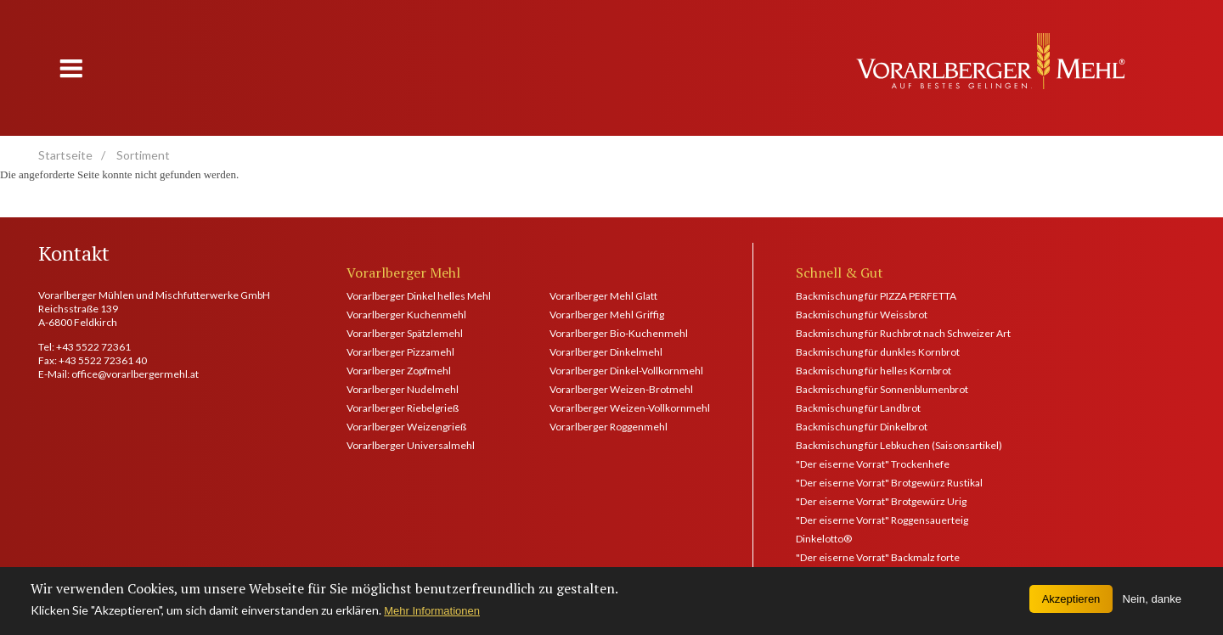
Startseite (65, 155)
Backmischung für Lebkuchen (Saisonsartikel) (899, 445)
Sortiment (143, 155)
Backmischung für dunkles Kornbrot (878, 352)
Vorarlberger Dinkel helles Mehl (419, 295)
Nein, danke (1152, 604)
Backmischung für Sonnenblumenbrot (882, 389)
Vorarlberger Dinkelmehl (606, 352)
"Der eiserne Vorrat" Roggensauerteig (882, 520)
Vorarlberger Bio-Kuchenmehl (619, 333)
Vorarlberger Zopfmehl (399, 370)
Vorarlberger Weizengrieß (406, 426)
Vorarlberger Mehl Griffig (607, 314)
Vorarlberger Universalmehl (411, 445)
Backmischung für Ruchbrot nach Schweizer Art (903, 333)
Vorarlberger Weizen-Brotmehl (621, 389)
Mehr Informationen (432, 615)
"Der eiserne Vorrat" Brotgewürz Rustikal (889, 482)
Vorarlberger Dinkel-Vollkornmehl (626, 370)
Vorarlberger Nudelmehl (403, 389)
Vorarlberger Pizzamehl (400, 352)
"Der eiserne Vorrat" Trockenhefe (873, 464)
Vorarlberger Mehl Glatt (603, 295)
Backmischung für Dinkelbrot (861, 426)
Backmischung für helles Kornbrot (873, 370)
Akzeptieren (1071, 604)
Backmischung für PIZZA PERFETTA (876, 295)
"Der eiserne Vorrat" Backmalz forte (878, 557)
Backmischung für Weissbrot (861, 314)
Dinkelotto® (824, 538)
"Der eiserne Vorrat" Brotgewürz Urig (881, 501)
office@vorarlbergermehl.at (135, 374)
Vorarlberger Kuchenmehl (406, 314)
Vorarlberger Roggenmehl (609, 426)
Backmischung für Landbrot (858, 408)
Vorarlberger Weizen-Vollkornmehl (630, 408)
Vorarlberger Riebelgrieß (403, 408)
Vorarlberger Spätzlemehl (405, 333)
